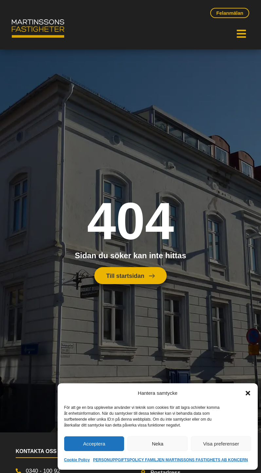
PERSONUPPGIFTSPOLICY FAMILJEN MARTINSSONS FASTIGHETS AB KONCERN (170, 460)
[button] (248, 393)
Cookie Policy (77, 460)
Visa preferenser (221, 443)
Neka (157, 443)
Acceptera (94, 443)
